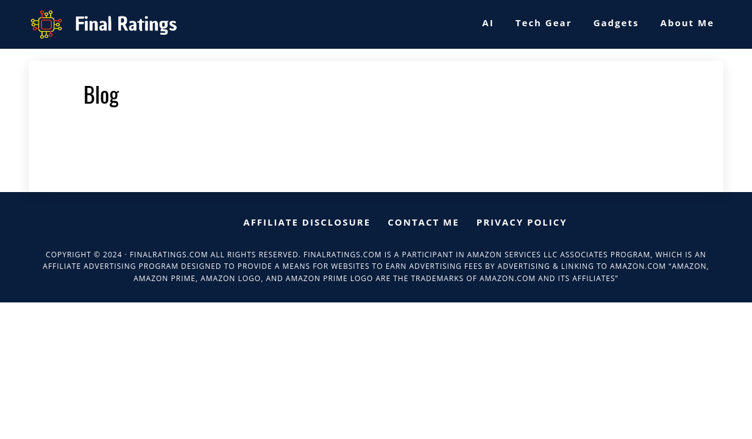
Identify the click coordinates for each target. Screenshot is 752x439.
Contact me (423, 222)
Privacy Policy (522, 222)
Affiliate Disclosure (307, 222)
